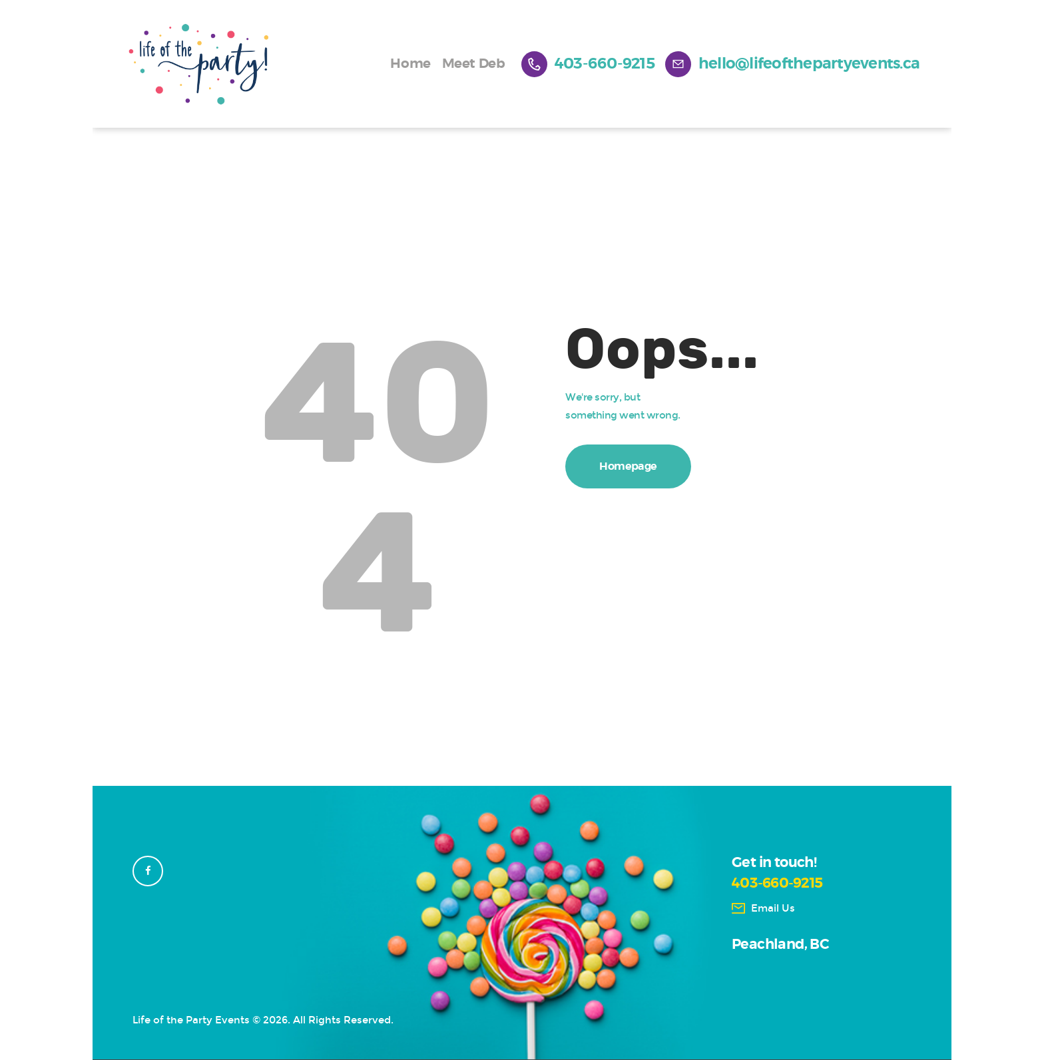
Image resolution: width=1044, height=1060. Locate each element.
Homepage (628, 466)
